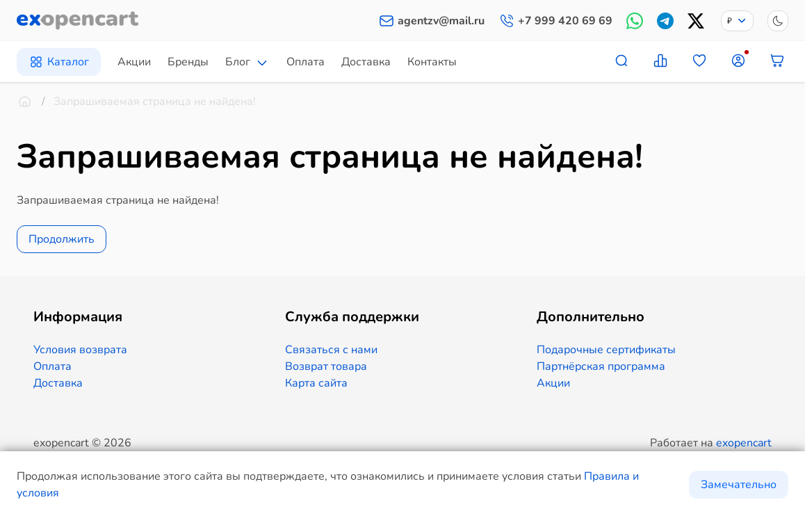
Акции (134, 62)
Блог (237, 62)
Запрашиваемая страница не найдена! (155, 101)
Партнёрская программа (601, 366)
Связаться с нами (331, 349)
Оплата (305, 62)
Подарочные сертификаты (606, 349)
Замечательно (738, 484)
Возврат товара (326, 366)
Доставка (366, 62)
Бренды (188, 62)
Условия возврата (80, 349)
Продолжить (62, 239)
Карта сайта (316, 383)
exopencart (744, 443)
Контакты (432, 62)
